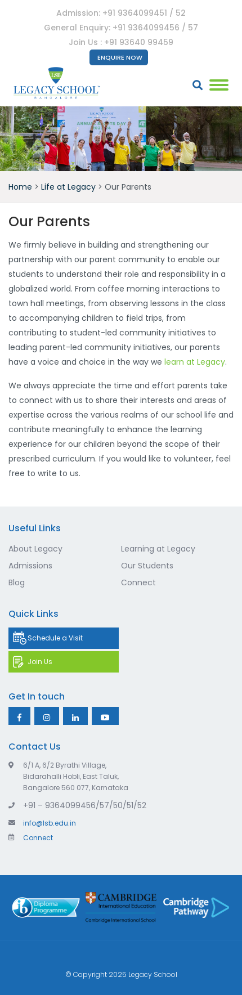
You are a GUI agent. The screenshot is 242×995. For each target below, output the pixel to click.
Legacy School (152, 974)
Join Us (40, 661)
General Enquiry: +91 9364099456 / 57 (121, 27)
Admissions (30, 565)
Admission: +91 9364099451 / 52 (121, 13)
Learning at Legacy (158, 548)
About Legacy (35, 548)
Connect (138, 582)
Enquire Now (119, 57)
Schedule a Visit (55, 638)
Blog (16, 582)
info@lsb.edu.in (42, 823)
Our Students (147, 565)
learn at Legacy (194, 361)
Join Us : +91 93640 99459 (121, 42)
